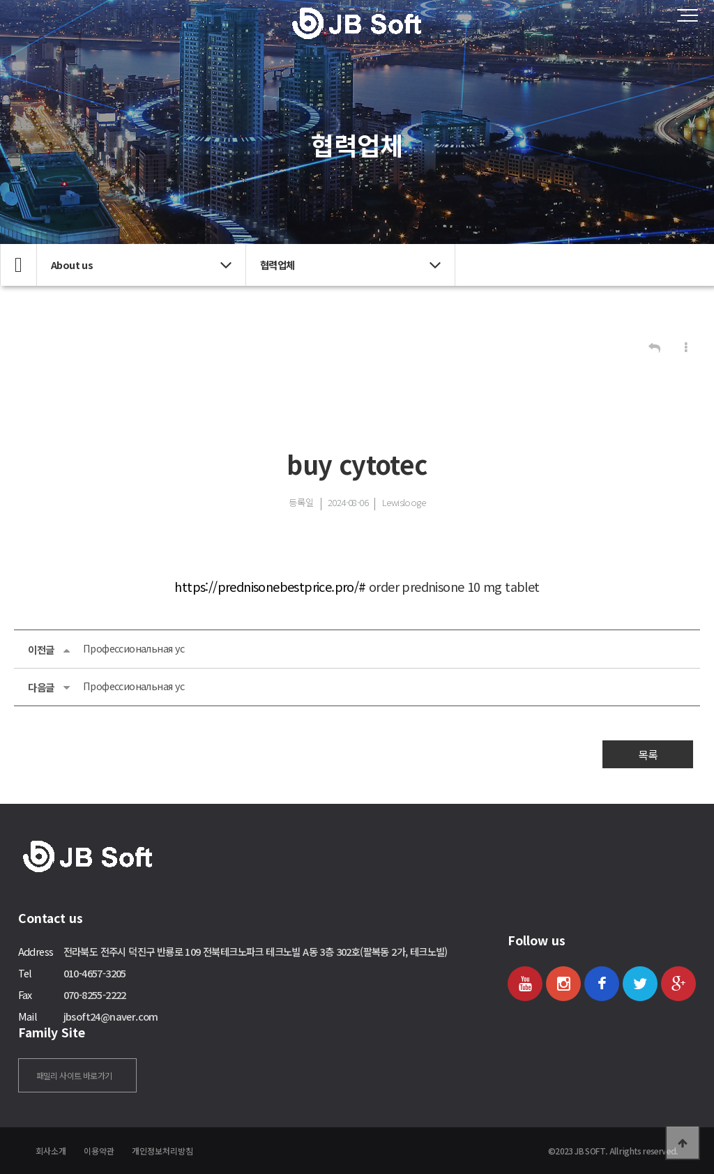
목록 (648, 754)
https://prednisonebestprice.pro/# (269, 586)
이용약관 (99, 1151)
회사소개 (51, 1151)
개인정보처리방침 (162, 1151)
